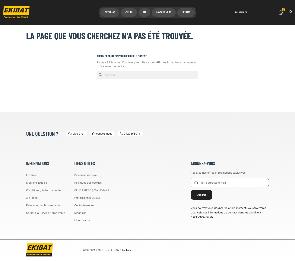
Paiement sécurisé (85, 175)
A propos (31, 197)
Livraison (31, 175)
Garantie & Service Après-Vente (45, 212)
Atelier (128, 12)
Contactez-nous (84, 205)
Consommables (163, 12)
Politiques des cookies (88, 182)
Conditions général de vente (43, 190)
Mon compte (82, 220)
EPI (144, 12)
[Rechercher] (254, 12)
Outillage (110, 12)
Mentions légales (36, 182)
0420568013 (130, 133)
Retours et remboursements (43, 205)
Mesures (186, 12)
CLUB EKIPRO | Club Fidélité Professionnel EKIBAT (91, 194)
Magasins (80, 212)
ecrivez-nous (102, 133)
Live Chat (76, 133)
